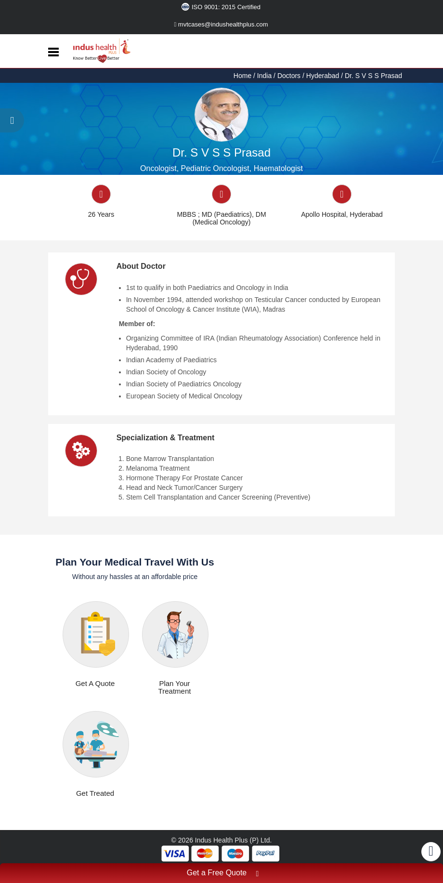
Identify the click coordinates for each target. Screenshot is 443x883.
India (264, 75)
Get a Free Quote (223, 874)
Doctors (288, 75)
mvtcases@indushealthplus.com (221, 24)
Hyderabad (322, 75)
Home (243, 75)
